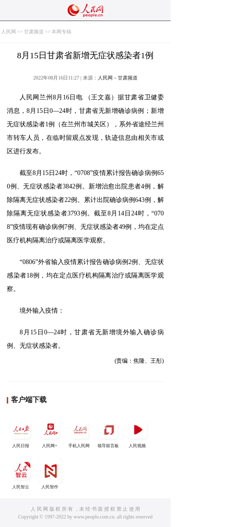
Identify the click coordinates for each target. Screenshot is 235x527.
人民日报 (21, 432)
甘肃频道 (34, 31)
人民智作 (50, 474)
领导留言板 (108, 432)
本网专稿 (61, 31)
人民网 (8, 31)
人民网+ (50, 432)
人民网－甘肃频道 (118, 78)
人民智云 (21, 474)
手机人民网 (79, 432)
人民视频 (137, 432)
